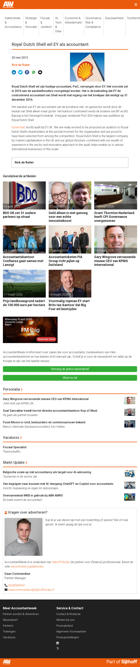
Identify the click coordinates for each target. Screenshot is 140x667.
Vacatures (11, 437)
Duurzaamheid (114, 18)
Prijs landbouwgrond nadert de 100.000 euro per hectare (24, 303)
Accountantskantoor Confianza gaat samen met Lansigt (23, 261)
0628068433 (16, 585)
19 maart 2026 (104, 250)
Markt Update (14, 462)
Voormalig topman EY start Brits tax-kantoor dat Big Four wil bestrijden (69, 305)
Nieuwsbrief (10, 620)
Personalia (11, 389)
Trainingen (9, 631)
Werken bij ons (65, 620)
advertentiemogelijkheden (27, 566)
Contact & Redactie (68, 614)
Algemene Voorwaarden (71, 631)
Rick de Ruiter (21, 65)
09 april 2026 (12, 206)
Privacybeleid (64, 625)
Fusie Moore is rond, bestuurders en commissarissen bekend (44, 422)
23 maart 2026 (58, 250)
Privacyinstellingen (67, 637)
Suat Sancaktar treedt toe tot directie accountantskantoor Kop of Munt (50, 410)
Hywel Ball (18, 127)
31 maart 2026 (104, 206)
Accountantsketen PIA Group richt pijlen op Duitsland (65, 261)
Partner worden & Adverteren (21, 614)
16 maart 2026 (58, 294)
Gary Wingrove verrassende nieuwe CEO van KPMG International (115, 261)
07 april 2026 (57, 206)
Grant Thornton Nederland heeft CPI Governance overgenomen (114, 217)
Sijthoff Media (60, 562)
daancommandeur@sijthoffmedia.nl (31, 589)
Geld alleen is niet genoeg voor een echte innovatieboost (68, 217)
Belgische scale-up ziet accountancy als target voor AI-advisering (47, 472)
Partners (8, 625)
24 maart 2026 (13, 250)
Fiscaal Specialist (14, 447)
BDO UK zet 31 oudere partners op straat (19, 215)
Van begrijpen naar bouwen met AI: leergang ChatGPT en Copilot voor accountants (58, 484)
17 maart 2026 (13, 294)
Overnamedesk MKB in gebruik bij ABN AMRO (33, 495)
